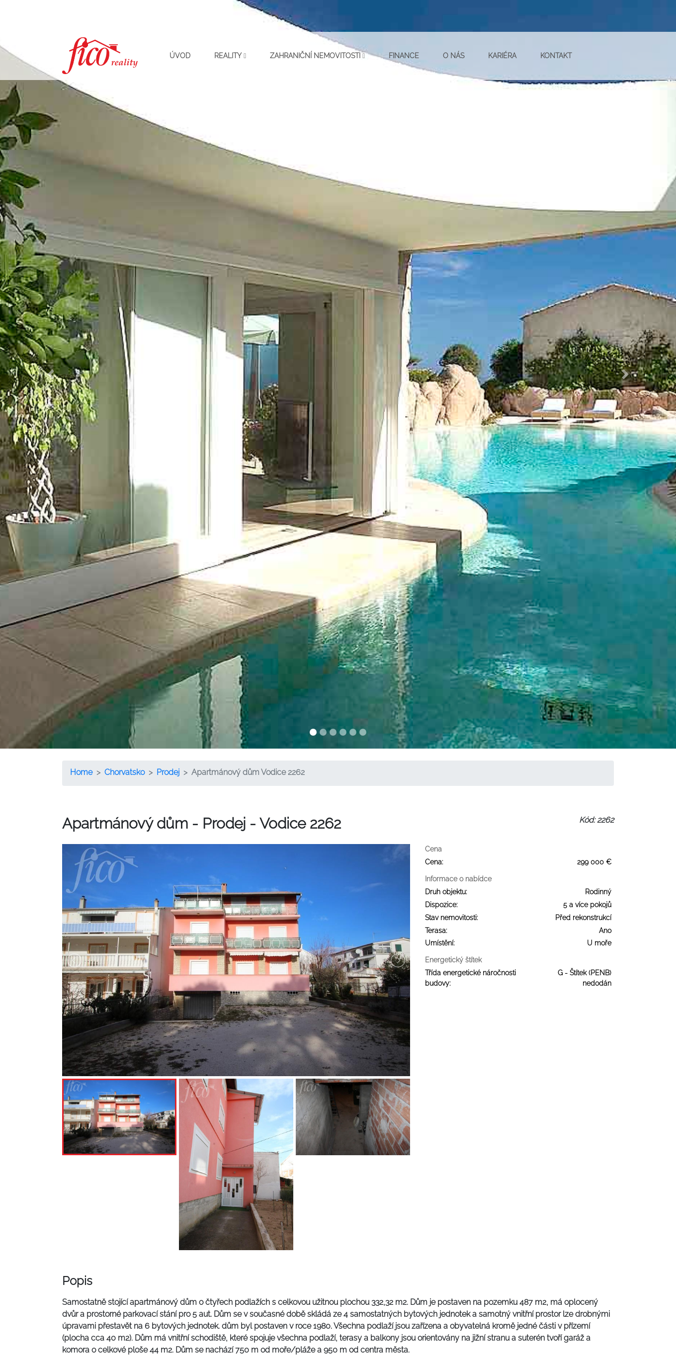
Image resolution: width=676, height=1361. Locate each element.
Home (81, 772)
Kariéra (502, 56)
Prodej (168, 772)
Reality (230, 56)
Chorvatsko (124, 772)
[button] (50, 374)
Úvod (179, 56)
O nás (453, 56)
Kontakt (556, 56)
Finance (404, 56)
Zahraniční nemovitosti (317, 56)
